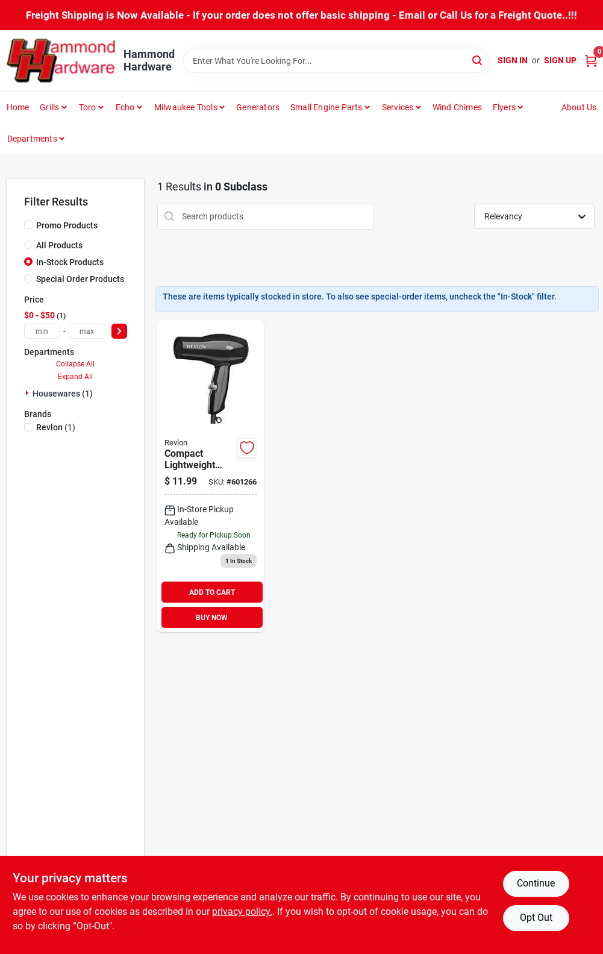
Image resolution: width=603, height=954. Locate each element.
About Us (579, 107)
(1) (55, 427)
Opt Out (536, 917)
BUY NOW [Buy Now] (212, 618)
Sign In (513, 60)
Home (18, 107)
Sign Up (560, 60)
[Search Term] (336, 61)
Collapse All (75, 364)
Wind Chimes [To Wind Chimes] (457, 107)
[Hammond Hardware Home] (61, 61)
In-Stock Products (70, 262)
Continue (536, 883)
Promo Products (67, 225)
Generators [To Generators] (258, 107)
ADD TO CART (212, 592)
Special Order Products (80, 279)
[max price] (87, 331)
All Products (59, 245)
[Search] (478, 60)
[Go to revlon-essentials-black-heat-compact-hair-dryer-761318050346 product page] (210, 476)
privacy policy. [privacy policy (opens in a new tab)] (242, 911)
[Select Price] (119, 331)
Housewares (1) (63, 393)
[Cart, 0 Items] (591, 60)
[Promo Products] (28, 225)
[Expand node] (28, 393)
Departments (32, 138)
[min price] (42, 331)
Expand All (75, 376)
